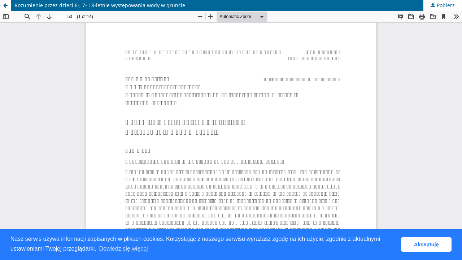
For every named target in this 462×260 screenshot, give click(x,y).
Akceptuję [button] (426, 244)
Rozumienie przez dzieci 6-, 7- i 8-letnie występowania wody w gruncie (99, 5)
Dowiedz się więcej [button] (123, 249)
